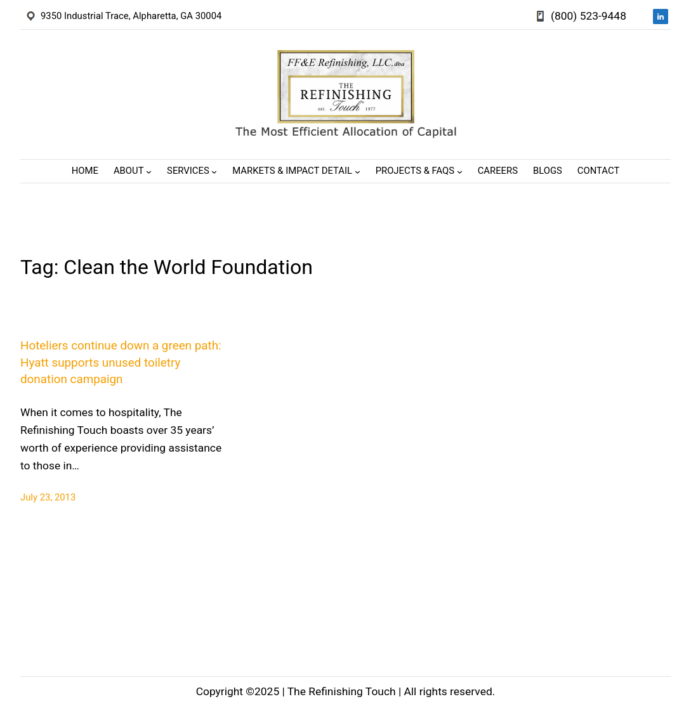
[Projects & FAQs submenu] (460, 171)
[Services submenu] (214, 171)
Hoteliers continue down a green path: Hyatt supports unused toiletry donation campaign (120, 362)
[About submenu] (149, 171)
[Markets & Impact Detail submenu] (357, 171)
